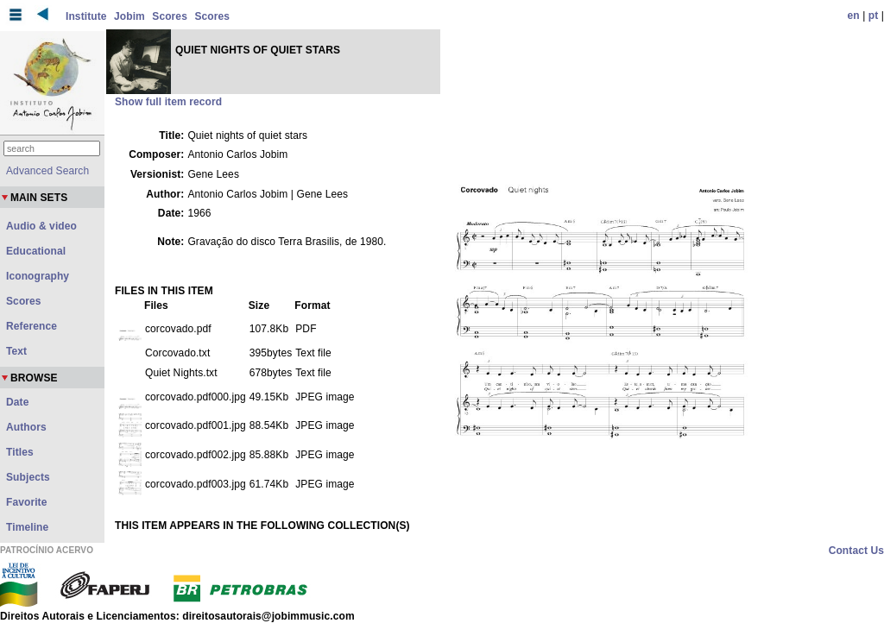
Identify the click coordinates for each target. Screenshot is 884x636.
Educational (36, 251)
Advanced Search (47, 171)
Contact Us (856, 551)
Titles (20, 452)
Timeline (27, 527)
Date (17, 402)
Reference (31, 326)
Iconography (37, 276)
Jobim (129, 16)
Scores (169, 16)
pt (873, 15)
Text (16, 351)
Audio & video (41, 226)
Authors (26, 427)
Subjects (28, 477)
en (854, 15)
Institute (86, 16)
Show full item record (168, 102)
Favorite (26, 502)
